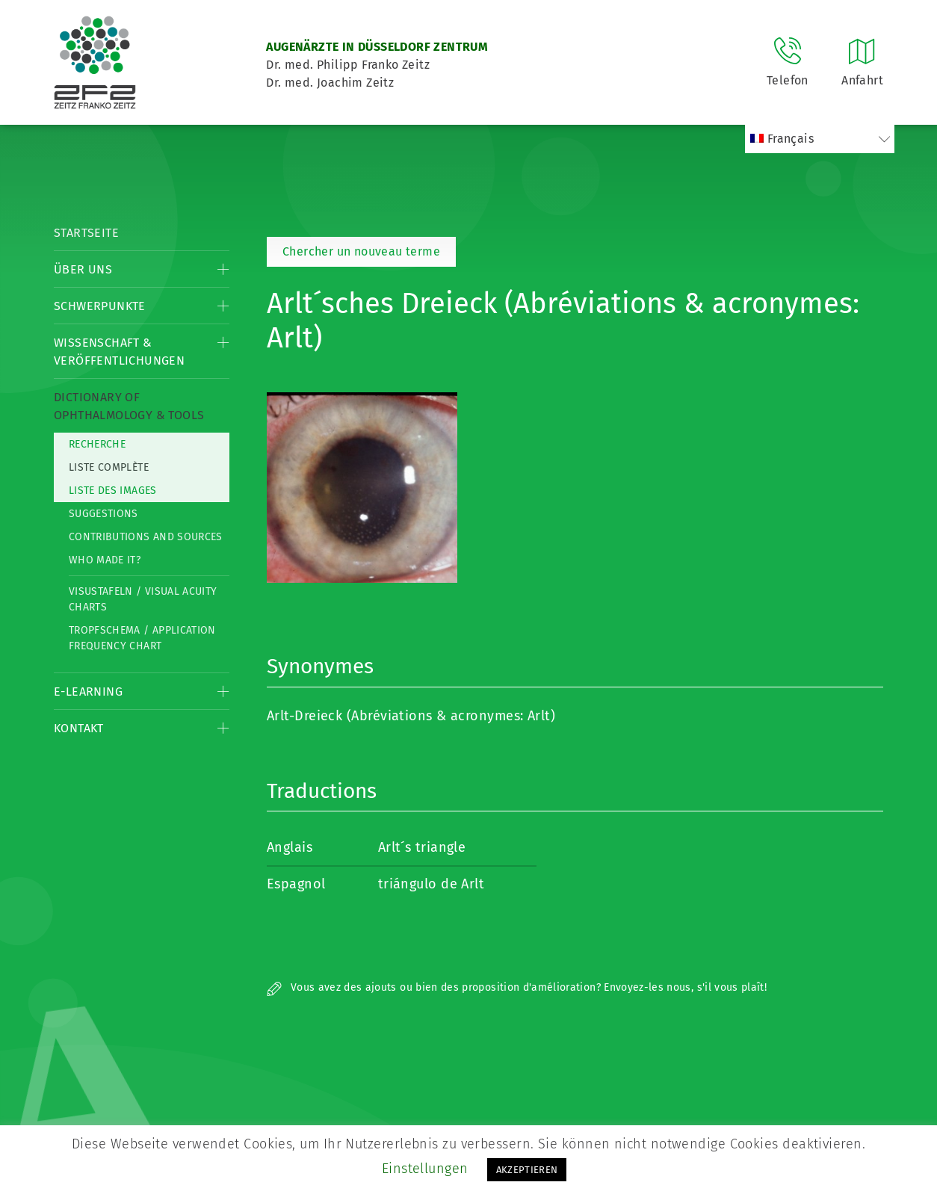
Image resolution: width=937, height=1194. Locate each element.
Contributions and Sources (146, 537)
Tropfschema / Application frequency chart (142, 638)
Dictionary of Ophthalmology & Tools (129, 406)
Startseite (86, 233)
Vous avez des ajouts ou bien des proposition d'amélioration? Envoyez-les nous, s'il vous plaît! (517, 987)
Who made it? (104, 560)
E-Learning (88, 691)
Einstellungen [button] (425, 1168)
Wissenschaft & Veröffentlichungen (119, 351)
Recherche (97, 444)
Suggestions (103, 513)
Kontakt (79, 728)
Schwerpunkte (100, 306)
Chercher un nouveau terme (361, 251)
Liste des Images (113, 490)
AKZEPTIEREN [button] (527, 1169)
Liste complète (109, 467)
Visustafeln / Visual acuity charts (143, 599)
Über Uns (83, 269)
